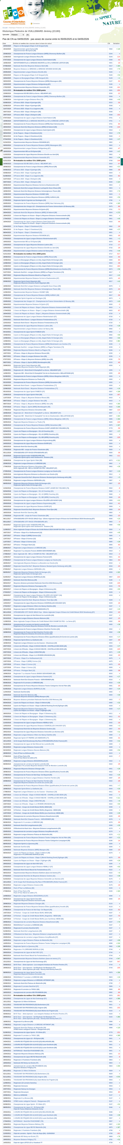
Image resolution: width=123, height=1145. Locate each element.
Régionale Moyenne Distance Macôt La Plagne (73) (32, 275)
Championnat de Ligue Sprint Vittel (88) (28, 394)
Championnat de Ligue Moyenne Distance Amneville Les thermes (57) (39, 732)
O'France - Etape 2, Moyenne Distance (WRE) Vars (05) (33, 359)
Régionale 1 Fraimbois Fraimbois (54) (27, 1060)
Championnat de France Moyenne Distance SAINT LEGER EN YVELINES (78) (41, 428)
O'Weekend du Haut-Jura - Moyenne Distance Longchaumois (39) (37, 828)
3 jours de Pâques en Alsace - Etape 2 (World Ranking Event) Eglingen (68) (41, 706)
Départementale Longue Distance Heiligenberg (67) (32, 84)
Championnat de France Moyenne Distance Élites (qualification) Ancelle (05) (41, 772)
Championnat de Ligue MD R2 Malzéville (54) (30, 1057)
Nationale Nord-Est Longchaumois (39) (28, 825)
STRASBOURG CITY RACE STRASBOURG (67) (30, 453)
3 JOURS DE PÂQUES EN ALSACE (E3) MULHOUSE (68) (34, 1041)
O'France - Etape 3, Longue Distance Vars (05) (30, 356)
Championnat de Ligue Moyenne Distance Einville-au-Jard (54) (36, 154)
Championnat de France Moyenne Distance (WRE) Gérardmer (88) (37, 382)
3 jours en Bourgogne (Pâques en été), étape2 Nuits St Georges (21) (38, 263)
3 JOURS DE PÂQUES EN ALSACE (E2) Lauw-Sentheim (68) (35, 1044)
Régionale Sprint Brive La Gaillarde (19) (28, 640)
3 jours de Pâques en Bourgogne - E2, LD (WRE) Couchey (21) (36, 434)
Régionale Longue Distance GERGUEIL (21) (29, 480)
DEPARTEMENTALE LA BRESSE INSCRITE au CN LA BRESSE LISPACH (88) (41, 63)
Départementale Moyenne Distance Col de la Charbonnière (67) (36, 185)
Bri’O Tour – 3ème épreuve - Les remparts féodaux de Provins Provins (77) (40, 965)
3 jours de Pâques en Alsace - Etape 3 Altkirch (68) (32, 703)
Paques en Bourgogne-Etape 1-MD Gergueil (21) (31, 78)
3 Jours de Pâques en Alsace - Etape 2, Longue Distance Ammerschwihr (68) (41, 219)
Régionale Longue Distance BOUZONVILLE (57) (31, 761)
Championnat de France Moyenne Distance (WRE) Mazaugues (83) (38, 81)
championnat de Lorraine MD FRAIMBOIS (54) (30, 992)
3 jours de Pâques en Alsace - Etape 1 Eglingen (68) (32, 710)
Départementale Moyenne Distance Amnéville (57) (32, 87)
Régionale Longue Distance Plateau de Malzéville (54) (33, 834)
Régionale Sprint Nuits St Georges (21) (28, 485)
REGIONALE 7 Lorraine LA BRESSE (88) (28, 925)
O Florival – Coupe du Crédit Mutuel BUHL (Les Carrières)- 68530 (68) (39, 813)
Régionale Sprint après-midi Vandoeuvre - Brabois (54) (33, 457)
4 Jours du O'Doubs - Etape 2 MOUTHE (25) (29, 652)
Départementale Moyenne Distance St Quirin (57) (31, 209)
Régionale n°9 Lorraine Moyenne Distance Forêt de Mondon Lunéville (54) (40, 626)
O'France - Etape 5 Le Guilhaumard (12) (28, 532)
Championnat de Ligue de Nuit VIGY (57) (28, 864)
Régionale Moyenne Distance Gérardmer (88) (30, 410)
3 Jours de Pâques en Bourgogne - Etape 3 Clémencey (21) (35, 589)
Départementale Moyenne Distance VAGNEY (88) (31, 194)
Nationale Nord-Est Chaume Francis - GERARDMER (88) (34, 680)
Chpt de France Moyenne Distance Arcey (28, 1109)
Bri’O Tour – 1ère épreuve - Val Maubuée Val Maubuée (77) (35, 968)
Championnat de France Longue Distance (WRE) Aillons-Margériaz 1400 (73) (41, 376)
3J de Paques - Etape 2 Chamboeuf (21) (28, 136)
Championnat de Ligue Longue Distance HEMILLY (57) (33, 723)
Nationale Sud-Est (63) (22, 692)
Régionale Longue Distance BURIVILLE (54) (29, 577)
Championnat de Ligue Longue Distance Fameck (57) (33, 557)
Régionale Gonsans (21, 1086)
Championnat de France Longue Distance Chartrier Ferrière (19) (37, 629)
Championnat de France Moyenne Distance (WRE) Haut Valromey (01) (39, 124)
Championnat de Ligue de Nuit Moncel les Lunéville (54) (34, 615)
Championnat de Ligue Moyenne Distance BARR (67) (33, 443)
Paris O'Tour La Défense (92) (24, 753)
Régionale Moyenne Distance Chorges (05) (29, 769)
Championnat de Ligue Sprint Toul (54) (28, 899)
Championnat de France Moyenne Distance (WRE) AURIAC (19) (36, 197)
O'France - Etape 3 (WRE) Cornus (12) (27, 535)
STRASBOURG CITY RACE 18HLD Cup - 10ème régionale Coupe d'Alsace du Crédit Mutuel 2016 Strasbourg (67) (54, 519)
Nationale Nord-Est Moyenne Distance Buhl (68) (31, 66)
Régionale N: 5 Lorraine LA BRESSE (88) (28, 683)
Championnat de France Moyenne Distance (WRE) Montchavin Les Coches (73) (42, 269)
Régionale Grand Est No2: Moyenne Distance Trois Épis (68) (35, 509)
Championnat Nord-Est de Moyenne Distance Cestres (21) (34, 729)
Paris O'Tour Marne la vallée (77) (25, 758)
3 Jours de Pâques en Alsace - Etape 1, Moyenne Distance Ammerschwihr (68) (42, 223)
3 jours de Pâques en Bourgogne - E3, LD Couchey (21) (34, 431)
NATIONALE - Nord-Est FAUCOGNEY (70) (28, 1051)
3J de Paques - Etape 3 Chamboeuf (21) (28, 133)
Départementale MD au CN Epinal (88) (27, 151)
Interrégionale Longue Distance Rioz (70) (28, 57)
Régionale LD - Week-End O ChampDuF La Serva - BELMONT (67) (37, 370)
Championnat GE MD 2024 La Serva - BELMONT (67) (32, 93)
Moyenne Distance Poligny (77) (25, 1068)
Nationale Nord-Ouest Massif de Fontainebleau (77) (32, 870)
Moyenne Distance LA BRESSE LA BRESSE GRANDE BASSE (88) (37, 69)
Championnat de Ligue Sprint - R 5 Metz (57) (30, 1032)
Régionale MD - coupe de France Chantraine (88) (31, 449)
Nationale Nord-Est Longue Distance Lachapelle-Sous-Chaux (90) (37, 188)
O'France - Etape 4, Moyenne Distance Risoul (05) (31, 353)
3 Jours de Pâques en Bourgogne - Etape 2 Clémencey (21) (35, 592)
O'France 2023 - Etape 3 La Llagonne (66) (28, 109)
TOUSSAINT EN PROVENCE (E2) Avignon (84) (30, 1008)
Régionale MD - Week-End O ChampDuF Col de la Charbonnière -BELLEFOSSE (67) (44, 373)
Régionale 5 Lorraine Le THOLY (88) (26, 989)
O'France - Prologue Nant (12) (24, 545)
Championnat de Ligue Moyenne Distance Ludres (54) (33, 245)
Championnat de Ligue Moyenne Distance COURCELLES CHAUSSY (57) (40, 603)
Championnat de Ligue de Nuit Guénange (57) (30, 962)
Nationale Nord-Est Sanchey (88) (25, 446)
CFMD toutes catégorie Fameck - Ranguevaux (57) (32, 1029)
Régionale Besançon (21, 1092)
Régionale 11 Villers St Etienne (25, 1001)
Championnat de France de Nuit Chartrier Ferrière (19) (33, 632)
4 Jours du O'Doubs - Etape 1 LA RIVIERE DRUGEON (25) (34, 655)
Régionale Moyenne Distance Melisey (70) (29, 1054)
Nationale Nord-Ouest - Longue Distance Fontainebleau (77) (35, 320)
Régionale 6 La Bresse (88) (23, 1021)
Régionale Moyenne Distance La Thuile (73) (29, 379)
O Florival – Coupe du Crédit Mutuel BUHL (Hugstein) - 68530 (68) (37, 810)
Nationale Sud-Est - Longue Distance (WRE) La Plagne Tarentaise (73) (39, 272)
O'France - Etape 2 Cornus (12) (25, 539)
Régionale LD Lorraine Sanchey (25, 1083)
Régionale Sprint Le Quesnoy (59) (26, 844)
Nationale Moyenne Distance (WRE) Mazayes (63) (31, 696)
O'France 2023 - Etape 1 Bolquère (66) (27, 115)
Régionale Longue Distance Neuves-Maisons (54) (31, 618)
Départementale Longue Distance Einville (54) (30, 72)
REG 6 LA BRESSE (20, 1095)
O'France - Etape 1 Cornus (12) (25, 542)
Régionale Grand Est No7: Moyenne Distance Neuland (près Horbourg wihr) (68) (42, 477)
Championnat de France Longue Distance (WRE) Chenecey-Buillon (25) (39, 54)
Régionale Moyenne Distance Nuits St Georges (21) (32, 483)
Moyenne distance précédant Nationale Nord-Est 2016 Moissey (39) (38, 583)
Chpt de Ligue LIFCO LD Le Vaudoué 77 (28, 1142)
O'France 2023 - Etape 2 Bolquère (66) (27, 112)
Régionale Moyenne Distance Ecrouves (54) (29, 900)
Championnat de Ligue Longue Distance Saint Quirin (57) (34, 130)
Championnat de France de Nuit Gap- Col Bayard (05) (33, 775)
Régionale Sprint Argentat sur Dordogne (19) (30, 200)
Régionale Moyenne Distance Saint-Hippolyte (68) (31, 283)
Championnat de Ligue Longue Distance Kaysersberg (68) (35, 440)
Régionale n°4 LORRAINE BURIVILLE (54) (29, 854)
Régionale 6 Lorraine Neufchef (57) (26, 928)
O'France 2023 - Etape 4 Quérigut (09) (27, 106)
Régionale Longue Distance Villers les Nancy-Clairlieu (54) (35, 606)
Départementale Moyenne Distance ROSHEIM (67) (32, 142)
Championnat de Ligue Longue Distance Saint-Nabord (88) (35, 60)
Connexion (36, 23)
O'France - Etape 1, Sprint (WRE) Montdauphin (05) (32, 362)
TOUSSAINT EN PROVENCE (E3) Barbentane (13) (31, 1005)
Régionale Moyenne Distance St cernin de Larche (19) (33, 634)
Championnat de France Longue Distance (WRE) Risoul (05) (35, 167)
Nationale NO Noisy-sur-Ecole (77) (26, 1063)
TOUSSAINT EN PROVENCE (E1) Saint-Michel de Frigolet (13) (36, 1011)
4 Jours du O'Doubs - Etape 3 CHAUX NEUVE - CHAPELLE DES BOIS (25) (40, 649)
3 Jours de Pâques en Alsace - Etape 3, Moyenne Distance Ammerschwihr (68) (42, 215)
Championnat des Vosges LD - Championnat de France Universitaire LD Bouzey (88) (44, 206)
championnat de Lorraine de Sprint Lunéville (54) (31, 624)
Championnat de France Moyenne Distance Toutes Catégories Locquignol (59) (42, 841)
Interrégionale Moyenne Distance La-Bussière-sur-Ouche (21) (36, 474)
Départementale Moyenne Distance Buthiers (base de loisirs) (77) (37, 873)
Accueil (5, 28)
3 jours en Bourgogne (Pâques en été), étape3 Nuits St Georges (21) (38, 260)
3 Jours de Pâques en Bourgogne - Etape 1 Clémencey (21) (35, 597)
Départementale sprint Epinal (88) (26, 49)
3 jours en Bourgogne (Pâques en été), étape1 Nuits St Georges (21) (38, 266)
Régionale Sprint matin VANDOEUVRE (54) (29, 456)
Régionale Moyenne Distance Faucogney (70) (30, 586)
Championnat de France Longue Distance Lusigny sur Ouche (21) (37, 471)
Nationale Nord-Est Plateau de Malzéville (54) (30, 983)
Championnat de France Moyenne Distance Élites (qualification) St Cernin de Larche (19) (46, 637)
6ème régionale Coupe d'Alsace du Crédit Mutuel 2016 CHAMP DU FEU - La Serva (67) (45, 529)
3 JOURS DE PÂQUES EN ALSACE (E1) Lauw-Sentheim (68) (35, 1048)
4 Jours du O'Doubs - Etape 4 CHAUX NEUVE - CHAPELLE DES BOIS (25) (40, 646)
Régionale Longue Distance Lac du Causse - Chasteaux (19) (35, 643)
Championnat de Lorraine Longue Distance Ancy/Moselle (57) (36, 831)
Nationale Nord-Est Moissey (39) (25, 580)
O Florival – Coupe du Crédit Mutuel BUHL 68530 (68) (33, 807)
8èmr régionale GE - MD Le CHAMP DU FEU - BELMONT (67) (35, 468)
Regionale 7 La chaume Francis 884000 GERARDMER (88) (34, 551)
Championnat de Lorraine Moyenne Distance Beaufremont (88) (36, 816)
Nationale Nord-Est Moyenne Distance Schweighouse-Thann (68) (37, 191)
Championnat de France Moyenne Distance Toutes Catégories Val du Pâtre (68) (42, 686)
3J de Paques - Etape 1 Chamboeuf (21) (28, 139)
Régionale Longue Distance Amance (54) (28, 747)
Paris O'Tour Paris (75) (22, 756)
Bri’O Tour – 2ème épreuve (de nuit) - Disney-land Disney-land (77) (38, 969)
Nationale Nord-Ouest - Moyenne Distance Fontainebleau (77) (36, 323)
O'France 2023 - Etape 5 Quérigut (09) (27, 102)
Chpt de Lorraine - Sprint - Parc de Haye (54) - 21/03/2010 (34, 1133)
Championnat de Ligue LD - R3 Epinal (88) (29, 1038)
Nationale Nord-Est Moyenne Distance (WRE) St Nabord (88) (35, 127)
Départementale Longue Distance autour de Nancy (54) (33, 251)
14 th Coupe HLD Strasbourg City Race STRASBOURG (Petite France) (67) (40, 741)
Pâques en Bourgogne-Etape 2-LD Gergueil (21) (31, 46)
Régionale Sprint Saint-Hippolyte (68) (27, 281)
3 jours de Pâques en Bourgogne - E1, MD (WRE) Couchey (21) (36, 437)
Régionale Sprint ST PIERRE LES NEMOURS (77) (31, 609)
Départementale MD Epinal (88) (25, 51)
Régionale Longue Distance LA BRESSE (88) (30, 463)
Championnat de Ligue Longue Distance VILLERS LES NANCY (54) (38, 500)
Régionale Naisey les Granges (24, 1089)
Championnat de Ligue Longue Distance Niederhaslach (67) (35, 238)
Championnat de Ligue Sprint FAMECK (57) (29, 332)
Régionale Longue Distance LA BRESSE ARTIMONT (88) (34, 980)
